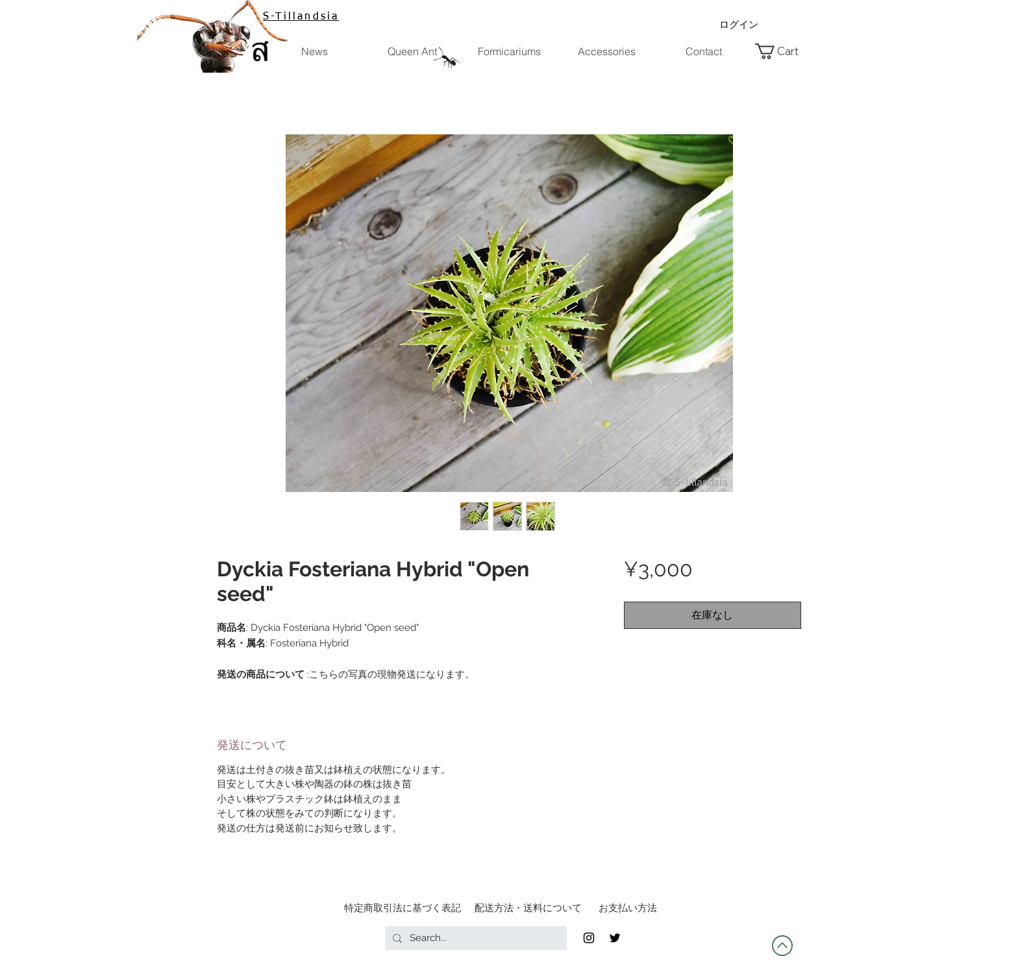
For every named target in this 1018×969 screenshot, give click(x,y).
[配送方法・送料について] (528, 908)
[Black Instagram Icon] (589, 938)
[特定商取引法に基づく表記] (402, 908)
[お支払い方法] (628, 908)
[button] (785, 51)
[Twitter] (615, 938)
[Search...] (475, 938)
